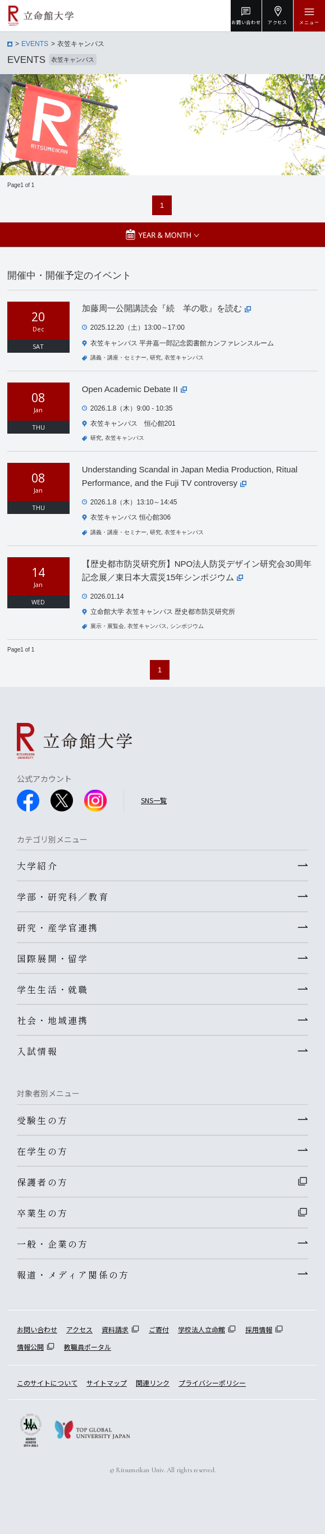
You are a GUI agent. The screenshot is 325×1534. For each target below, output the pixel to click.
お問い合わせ (37, 1329)
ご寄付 (159, 1329)
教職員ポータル (87, 1346)
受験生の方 (42, 1120)
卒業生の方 (42, 1212)
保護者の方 (42, 1182)
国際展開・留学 (52, 958)
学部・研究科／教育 (63, 896)
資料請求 (115, 1329)
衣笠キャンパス (184, 357)
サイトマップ (106, 1382)
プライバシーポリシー (212, 1382)
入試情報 (37, 1051)
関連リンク (153, 1382)
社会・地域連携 (52, 1020)
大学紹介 (37, 865)
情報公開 (30, 1346)
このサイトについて (47, 1382)
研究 (155, 357)
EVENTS (34, 44)
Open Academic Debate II (134, 389)
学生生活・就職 (52, 989)
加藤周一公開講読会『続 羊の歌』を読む (166, 308)
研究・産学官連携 (58, 927)
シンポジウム (187, 626)
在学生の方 (42, 1151)
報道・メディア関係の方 (73, 1274)
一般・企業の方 (52, 1243)
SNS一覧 (154, 800)
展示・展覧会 (107, 626)
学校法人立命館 (201, 1329)
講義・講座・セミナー (118, 357)
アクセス (79, 1329)
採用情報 (258, 1329)
